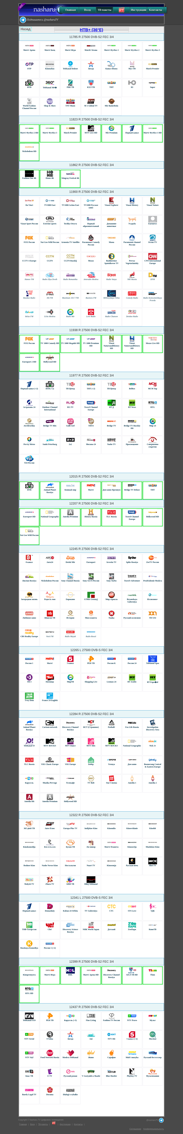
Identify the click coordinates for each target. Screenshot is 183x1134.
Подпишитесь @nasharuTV (39, 20)
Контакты (155, 9)
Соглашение (135, 1129)
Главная (70, 9)
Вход (87, 9)
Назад (26, 29)
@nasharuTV (155, 1120)
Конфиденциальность (153, 1129)
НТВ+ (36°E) (91, 29)
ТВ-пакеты (104, 9)
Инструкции (138, 9)
